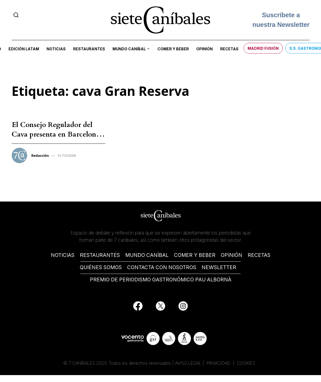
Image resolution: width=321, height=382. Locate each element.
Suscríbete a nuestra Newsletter (281, 19)
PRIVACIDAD (219, 363)
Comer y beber (173, 49)
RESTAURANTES (100, 255)
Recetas (229, 49)
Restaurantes (89, 49)
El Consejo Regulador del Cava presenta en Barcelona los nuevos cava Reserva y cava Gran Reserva (56, 139)
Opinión (204, 49)
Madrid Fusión (263, 48)
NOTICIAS (62, 255)
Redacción (40, 155)
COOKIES (246, 363)
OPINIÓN (231, 255)
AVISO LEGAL (188, 363)
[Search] (16, 15)
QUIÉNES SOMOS (101, 267)
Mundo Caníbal (129, 49)
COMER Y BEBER (194, 255)
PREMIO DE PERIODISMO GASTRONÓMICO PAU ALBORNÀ (160, 280)
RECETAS (259, 255)
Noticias (56, 49)
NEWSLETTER (219, 267)
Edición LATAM (24, 49)
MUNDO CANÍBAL (147, 255)
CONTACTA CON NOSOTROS (161, 267)
